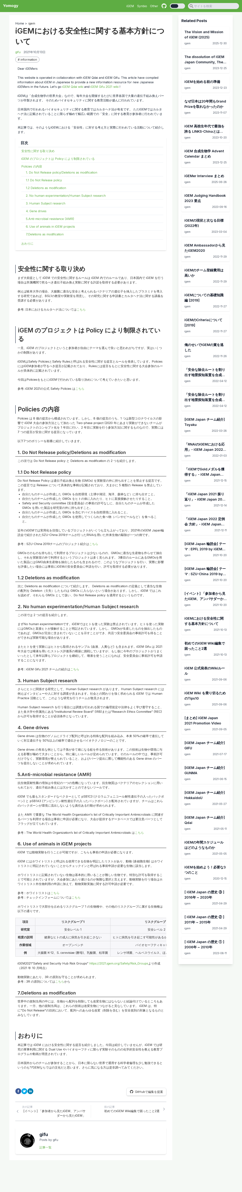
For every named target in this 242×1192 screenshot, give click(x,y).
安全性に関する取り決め (38, 151)
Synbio (142, 6)
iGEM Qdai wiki (72, 87)
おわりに (27, 243)
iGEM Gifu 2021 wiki (104, 87)
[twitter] (24, 1091)
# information (27, 59)
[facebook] (18, 1091)
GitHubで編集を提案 (146, 1092)
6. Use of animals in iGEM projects (50, 226)
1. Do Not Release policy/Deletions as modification (61, 172)
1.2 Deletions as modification (46, 188)
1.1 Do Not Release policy (44, 180)
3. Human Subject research (45, 203)
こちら (81, 309)
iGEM (130, 6)
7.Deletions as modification (45, 234)
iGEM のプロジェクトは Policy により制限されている (58, 159)
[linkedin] (30, 1091)
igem (32, 23)
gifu (18, 52)
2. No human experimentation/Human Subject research (66, 196)
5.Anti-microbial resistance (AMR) (50, 219)
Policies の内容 (31, 166)
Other (154, 6)
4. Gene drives (36, 211)
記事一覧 (45, 1147)
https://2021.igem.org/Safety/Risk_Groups (118, 963)
